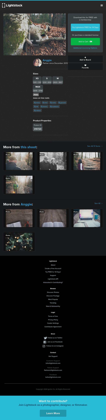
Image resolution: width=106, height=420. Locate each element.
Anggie (47, 60)
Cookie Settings (53, 323)
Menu (102, 5)
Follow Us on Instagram (55, 346)
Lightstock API (53, 279)
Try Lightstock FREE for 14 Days (85, 27)
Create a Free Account (53, 268)
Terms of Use (53, 316)
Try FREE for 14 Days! (53, 272)
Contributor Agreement (53, 326)
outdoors (54, 106)
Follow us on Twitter (55, 338)
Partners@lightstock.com (53, 370)
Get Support (53, 356)
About (53, 265)
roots (53, 102)
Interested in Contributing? (53, 282)
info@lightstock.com (53, 363)
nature (37, 110)
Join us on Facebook (54, 342)
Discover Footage (53, 296)
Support (53, 275)
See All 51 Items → (95, 146)
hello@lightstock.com (53, 377)
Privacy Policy (53, 320)
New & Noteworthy (53, 306)
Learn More (53, 413)
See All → (99, 203)
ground (62, 102)
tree (45, 102)
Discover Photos (53, 292)
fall (36, 106)
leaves (44, 106)
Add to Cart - (85, 41)
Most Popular (53, 299)
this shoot (28, 147)
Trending (53, 303)
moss (37, 102)
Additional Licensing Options (85, 48)
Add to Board (85, 59)
